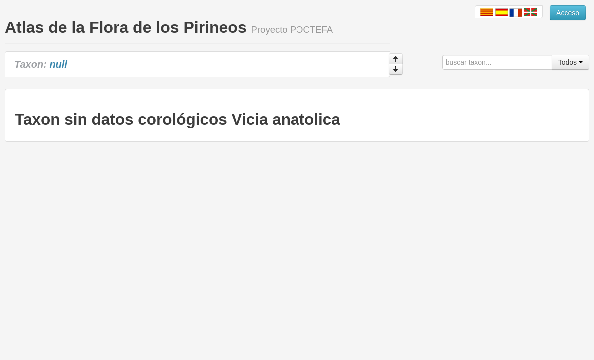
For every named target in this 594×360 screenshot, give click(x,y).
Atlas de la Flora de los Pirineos (126, 27)
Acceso (567, 13)
